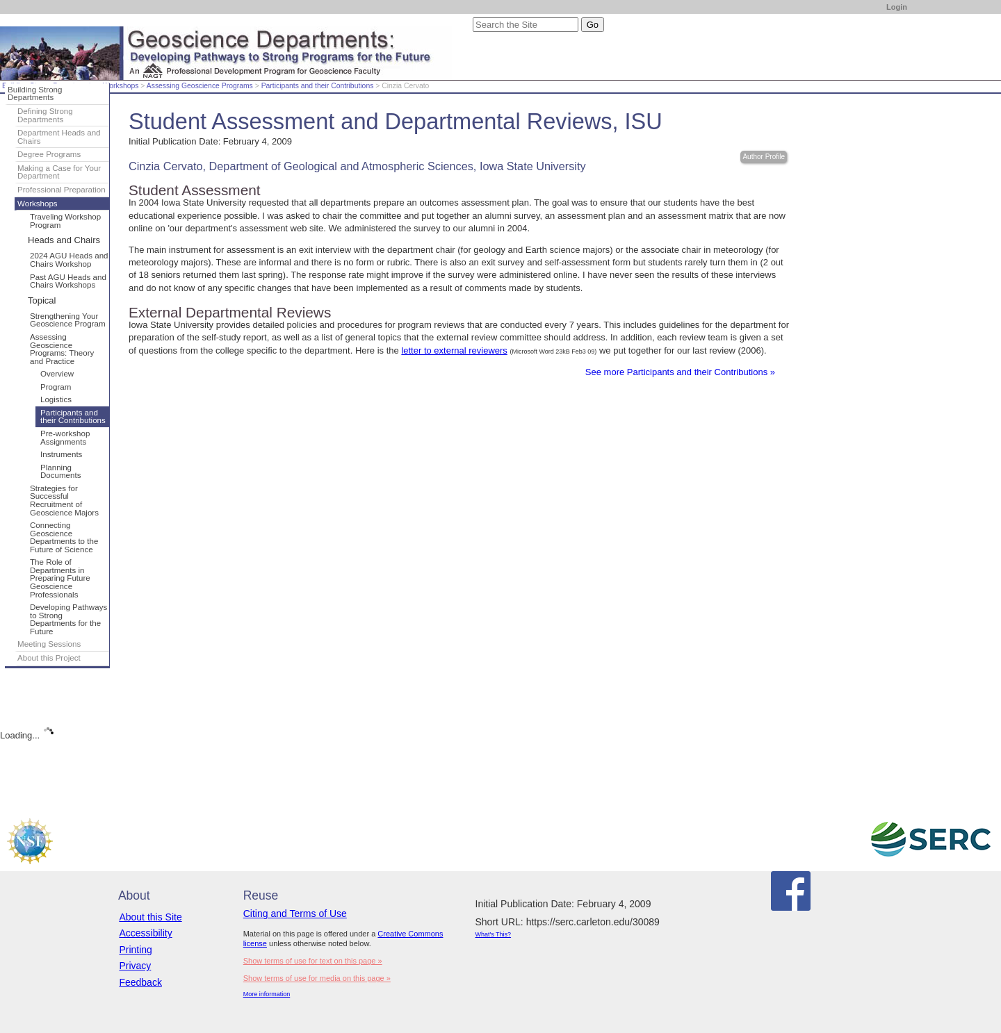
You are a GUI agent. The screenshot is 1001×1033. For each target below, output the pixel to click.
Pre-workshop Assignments (65, 437)
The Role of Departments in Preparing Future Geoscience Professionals (60, 578)
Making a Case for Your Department (59, 172)
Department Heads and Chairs (59, 137)
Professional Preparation (61, 189)
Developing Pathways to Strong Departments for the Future (68, 619)
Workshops (121, 86)
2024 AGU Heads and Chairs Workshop (69, 259)
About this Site (150, 917)
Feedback (140, 982)
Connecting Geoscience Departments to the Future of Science (64, 537)
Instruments (61, 454)
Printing (135, 949)
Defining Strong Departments (45, 115)
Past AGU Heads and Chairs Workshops (68, 281)
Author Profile (763, 156)
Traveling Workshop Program (65, 221)
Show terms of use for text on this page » (312, 961)
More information (267, 994)
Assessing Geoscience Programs (200, 86)
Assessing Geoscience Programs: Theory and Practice (62, 349)
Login (896, 7)
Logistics (56, 399)
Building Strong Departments (35, 93)
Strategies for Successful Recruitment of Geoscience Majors (64, 500)
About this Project (49, 658)
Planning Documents (60, 471)
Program (55, 387)
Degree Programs (49, 154)
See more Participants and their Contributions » (680, 372)
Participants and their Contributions (317, 86)
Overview (57, 374)
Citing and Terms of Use (295, 913)
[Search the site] (525, 24)
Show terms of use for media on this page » (317, 978)
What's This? (493, 934)
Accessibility (145, 933)
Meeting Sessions (49, 644)
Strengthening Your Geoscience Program (68, 320)
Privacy (135, 965)
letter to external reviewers (454, 350)
